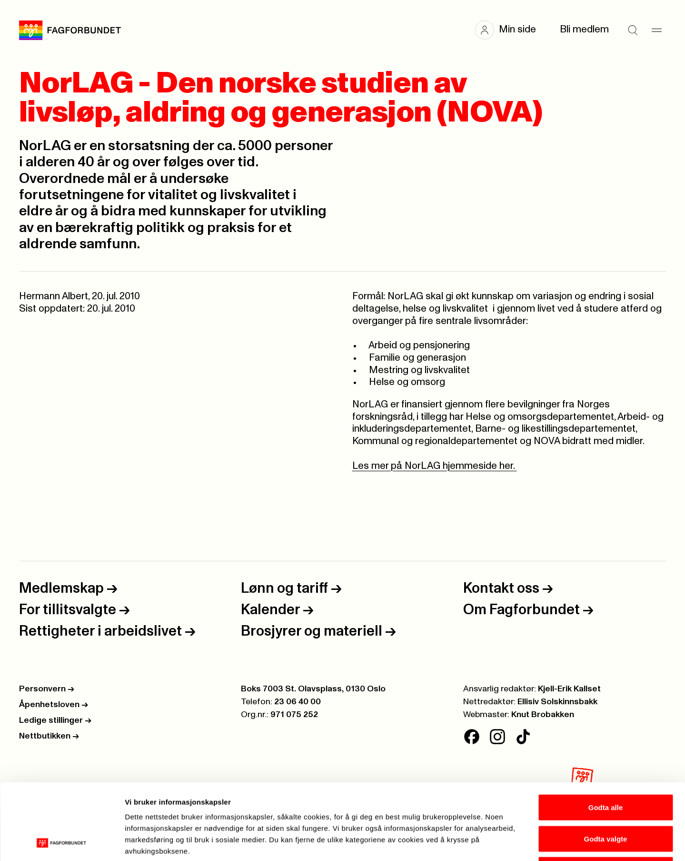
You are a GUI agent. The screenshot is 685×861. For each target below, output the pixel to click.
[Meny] (656, 30)
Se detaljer (512, 842)
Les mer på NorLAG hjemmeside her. (434, 466)
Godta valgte (605, 767)
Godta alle (605, 736)
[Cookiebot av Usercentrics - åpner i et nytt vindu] (61, 842)
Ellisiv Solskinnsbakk (557, 702)
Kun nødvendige (605, 798)
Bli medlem (584, 29)
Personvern (46, 689)
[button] (510, 30)
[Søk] (632, 30)
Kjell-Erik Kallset (569, 689)
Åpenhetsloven (53, 704)
